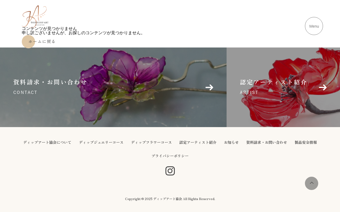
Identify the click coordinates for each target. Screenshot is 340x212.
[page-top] (311, 188)
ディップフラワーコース (151, 142)
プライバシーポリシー (170, 155)
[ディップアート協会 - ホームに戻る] (35, 16)
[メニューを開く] (314, 26)
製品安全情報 (306, 142)
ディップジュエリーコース (101, 142)
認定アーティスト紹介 (197, 142)
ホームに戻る (42, 41)
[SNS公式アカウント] (170, 171)
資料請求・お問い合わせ (266, 142)
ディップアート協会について (47, 142)
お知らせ (231, 142)
